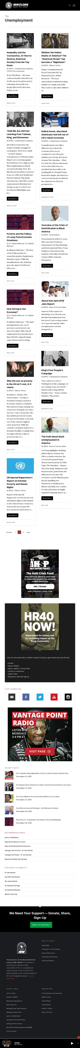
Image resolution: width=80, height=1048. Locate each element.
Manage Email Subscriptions (16, 1008)
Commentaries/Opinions (24, 69)
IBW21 (11, 69)
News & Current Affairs (57, 307)
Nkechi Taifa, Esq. (11, 894)
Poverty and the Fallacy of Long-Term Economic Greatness (19, 237)
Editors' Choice (55, 65)
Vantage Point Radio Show (15, 1020)
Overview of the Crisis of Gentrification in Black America (54, 228)
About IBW (45, 945)
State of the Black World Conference (18, 846)
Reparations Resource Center (15, 842)
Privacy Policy (11, 1031)
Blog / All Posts (47, 1012)
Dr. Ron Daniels (10, 873)
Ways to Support (41, 925)
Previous (9, 532)
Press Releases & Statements (52, 993)
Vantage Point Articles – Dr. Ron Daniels (19, 850)
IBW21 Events (46, 997)
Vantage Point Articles (14, 1024)
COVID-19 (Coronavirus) (15, 71)
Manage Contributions (14, 1001)
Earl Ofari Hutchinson (12, 877)
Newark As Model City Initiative (16, 859)
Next (28, 532)
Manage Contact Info (13, 1012)
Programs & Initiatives (50, 957)
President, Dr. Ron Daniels (51, 949)
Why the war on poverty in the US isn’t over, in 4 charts (19, 384)
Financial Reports (48, 961)
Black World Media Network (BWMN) (19, 1027)
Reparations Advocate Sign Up (18, 677)
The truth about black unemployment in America (52, 439)
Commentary (46, 1005)
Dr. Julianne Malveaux (16, 243)
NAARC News (12, 674)
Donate (10, 663)
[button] (74, 5)
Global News (46, 1001)
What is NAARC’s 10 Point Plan (18, 669)
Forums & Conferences (16, 671)
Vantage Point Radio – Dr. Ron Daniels (18, 855)
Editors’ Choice (47, 1008)
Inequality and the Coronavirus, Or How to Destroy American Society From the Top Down (19, 59)
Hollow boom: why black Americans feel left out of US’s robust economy (54, 134)
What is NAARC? (13, 666)
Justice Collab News (12, 837)
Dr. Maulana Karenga (12, 886)
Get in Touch (10, 993)
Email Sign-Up (11, 1005)
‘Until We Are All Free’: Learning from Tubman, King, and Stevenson (19, 134)
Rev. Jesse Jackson (11, 881)
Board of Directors (48, 953)
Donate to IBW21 (12, 997)
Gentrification (54, 235)
